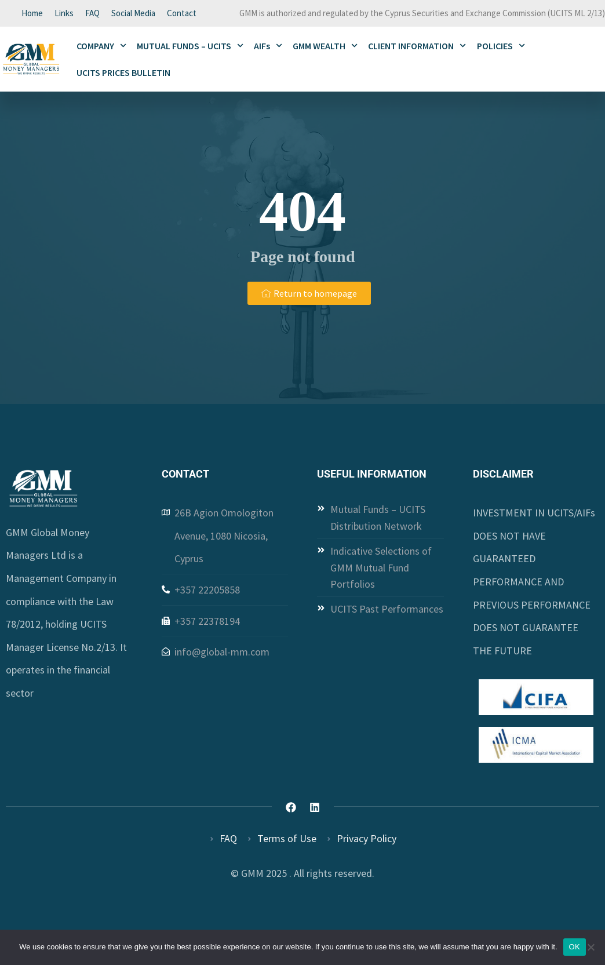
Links (64, 13)
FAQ (92, 13)
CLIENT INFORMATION (417, 45)
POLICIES (501, 45)
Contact (181, 13)
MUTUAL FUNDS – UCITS (190, 45)
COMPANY (101, 45)
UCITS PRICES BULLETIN (123, 72)
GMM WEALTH (325, 45)
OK (574, 946)
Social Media (133, 13)
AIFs (268, 45)
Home (32, 13)
